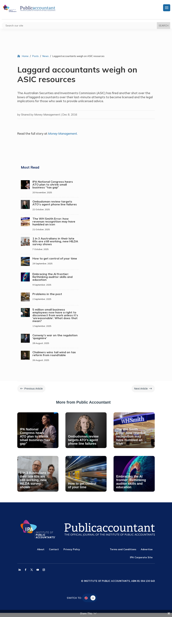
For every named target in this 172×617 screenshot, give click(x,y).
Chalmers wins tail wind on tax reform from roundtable (54, 353)
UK (93, 598)
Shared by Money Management (40, 114)
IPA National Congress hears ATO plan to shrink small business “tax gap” (52, 184)
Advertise (147, 549)
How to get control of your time (54, 258)
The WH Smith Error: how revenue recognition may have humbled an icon (53, 221)
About (40, 549)
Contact (54, 549)
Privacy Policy (71, 549)
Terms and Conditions (123, 549)
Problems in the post (47, 294)
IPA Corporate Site (141, 557)
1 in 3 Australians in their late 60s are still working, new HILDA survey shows (55, 241)
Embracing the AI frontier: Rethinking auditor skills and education (52, 276)
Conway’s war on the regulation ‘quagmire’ (55, 336)
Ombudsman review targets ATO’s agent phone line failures (54, 203)
